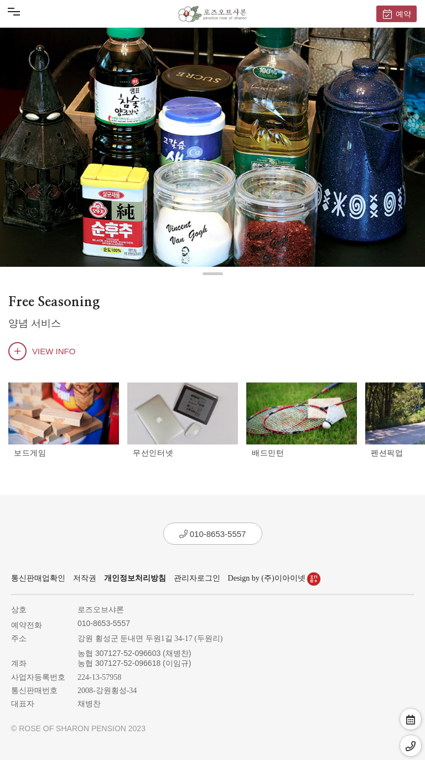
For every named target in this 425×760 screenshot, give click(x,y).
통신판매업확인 (38, 578)
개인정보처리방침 (135, 578)
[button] (213, 273)
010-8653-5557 (212, 534)
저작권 (84, 578)
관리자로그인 (197, 578)
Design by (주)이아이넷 (274, 578)
